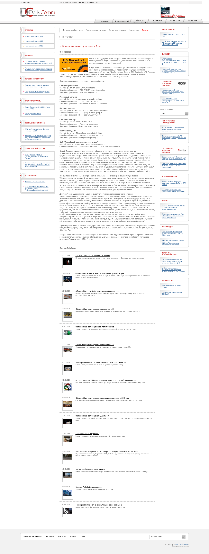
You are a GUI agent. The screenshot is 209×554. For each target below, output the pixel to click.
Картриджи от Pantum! (33, 114)
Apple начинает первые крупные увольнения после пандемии (37, 86)
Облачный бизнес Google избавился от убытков (94, 327)
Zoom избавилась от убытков (87, 434)
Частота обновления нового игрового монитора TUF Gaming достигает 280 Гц (173, 70)
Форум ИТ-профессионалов (35, 182)
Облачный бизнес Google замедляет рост (92, 416)
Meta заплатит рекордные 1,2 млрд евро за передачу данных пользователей (106, 451)
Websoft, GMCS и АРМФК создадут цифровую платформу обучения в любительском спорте (38, 137)
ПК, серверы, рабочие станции (168, 150)
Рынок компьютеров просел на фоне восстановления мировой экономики (38, 68)
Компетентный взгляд (35, 148)
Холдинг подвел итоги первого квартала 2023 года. (94, 489)
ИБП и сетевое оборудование (168, 121)
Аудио (164, 201)
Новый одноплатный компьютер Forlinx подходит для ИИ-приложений (174, 165)
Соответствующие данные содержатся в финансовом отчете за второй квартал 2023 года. (108, 400)
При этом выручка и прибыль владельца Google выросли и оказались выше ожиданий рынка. (110, 382)
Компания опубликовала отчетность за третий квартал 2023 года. (99, 365)
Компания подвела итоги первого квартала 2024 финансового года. (100, 436)
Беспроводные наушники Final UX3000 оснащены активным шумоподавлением (173, 215)
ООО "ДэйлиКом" (181, 544)
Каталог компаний (122, 21)
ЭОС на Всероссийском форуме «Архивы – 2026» (37, 130)
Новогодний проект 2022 (34, 36)
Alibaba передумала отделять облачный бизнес (94, 345)
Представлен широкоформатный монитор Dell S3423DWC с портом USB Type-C (174, 61)
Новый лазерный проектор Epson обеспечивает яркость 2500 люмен (172, 233)
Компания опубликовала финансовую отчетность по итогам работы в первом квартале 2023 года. (111, 471)
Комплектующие (169, 176)
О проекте (50, 536)
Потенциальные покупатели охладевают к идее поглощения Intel (38, 62)
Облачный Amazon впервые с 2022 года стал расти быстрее (99, 273)
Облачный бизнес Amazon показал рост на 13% (94, 309)
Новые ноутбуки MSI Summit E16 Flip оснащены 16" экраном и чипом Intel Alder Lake (174, 43)
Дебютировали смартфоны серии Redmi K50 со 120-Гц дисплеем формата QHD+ (172, 261)
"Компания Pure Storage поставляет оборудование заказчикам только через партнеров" (38, 164)
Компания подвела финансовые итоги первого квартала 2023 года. (100, 507)
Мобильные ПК (168, 30)
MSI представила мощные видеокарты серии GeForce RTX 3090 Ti (174, 183)
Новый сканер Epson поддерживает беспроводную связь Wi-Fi (173, 100)
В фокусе (29, 55)
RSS (83, 536)
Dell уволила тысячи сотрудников (37, 92)
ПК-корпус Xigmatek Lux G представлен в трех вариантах (173, 190)
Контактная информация (33, 536)
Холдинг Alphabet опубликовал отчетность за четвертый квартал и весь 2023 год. (105, 329)
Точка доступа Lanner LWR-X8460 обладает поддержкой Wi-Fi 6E (174, 137)
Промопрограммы (33, 101)
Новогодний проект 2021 (34, 41)
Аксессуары (167, 281)
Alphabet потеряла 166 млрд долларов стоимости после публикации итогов (105, 380)
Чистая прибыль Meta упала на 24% (90, 469)
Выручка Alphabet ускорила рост (88, 487)
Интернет (67, 37)
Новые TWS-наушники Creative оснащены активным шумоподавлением (173, 207)
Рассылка (62, 536)
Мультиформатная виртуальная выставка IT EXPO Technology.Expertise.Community (36, 188)
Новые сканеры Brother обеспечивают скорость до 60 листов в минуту (173, 91)
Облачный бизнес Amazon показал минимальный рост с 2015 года (102, 398)
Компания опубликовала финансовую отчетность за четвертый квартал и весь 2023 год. (108, 311)
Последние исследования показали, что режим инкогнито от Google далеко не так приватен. (109, 258)
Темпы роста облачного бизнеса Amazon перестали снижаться (100, 362)
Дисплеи (166, 54)
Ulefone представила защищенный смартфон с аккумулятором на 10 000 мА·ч (173, 269)
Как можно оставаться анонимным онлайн (92, 256)
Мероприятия (31, 175)
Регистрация (104, 21)
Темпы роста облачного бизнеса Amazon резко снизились (98, 505)
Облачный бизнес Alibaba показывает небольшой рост (97, 291)
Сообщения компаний (35, 123)
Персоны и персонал (34, 79)
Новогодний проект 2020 (34, 46)
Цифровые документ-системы (167, 83)
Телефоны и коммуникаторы (169, 254)
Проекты (29, 30)
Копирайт (73, 536)
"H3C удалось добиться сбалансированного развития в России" (36, 156)
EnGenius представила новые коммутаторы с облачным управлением (173, 129)
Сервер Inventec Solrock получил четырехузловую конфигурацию (174, 158)
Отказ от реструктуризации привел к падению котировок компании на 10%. (103, 347)
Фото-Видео (167, 227)
